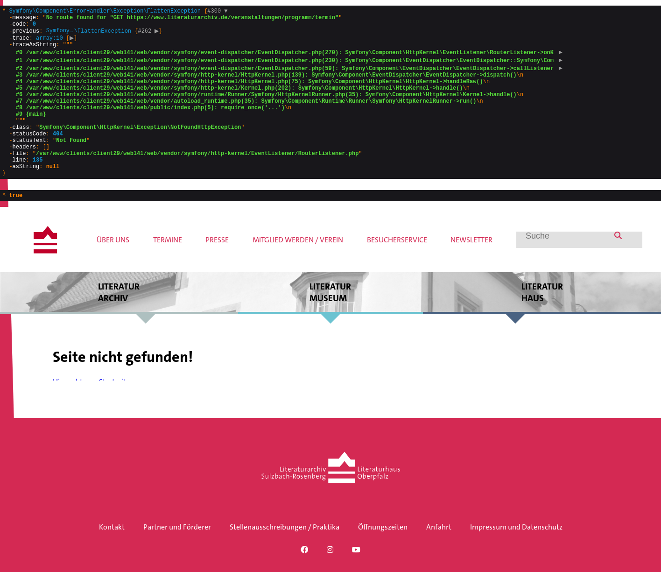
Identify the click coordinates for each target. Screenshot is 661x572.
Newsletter (471, 271)
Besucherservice (397, 271)
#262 (149, 36)
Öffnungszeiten (383, 527)
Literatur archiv (119, 323)
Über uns (113, 271)
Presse (217, 271)
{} (282, 107)
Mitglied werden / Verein (298, 271)
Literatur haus (542, 323)
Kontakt (112, 527)
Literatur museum (330, 323)
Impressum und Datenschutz (516, 527)
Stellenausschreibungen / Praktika (284, 527)
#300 (217, 12)
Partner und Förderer (177, 527)
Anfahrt (438, 527)
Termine (167, 271)
